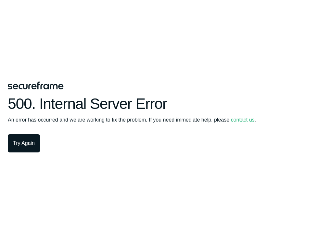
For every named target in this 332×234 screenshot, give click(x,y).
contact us (243, 120)
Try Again (24, 143)
